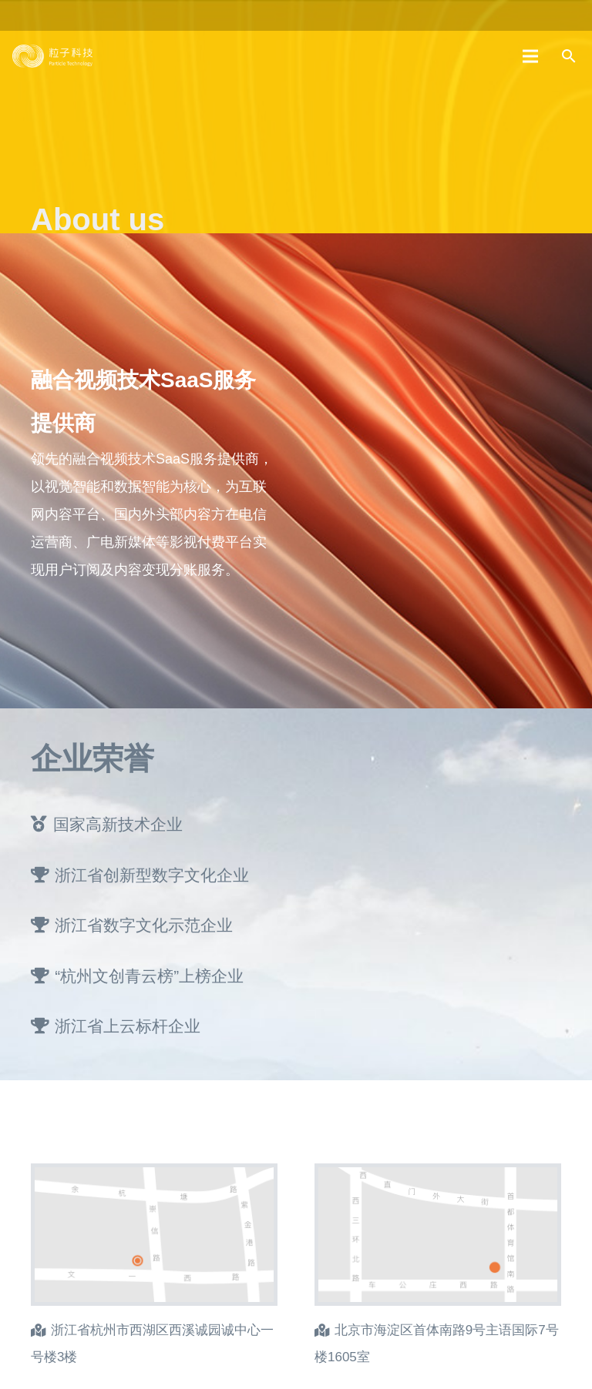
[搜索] (568, 56)
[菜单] (531, 56)
